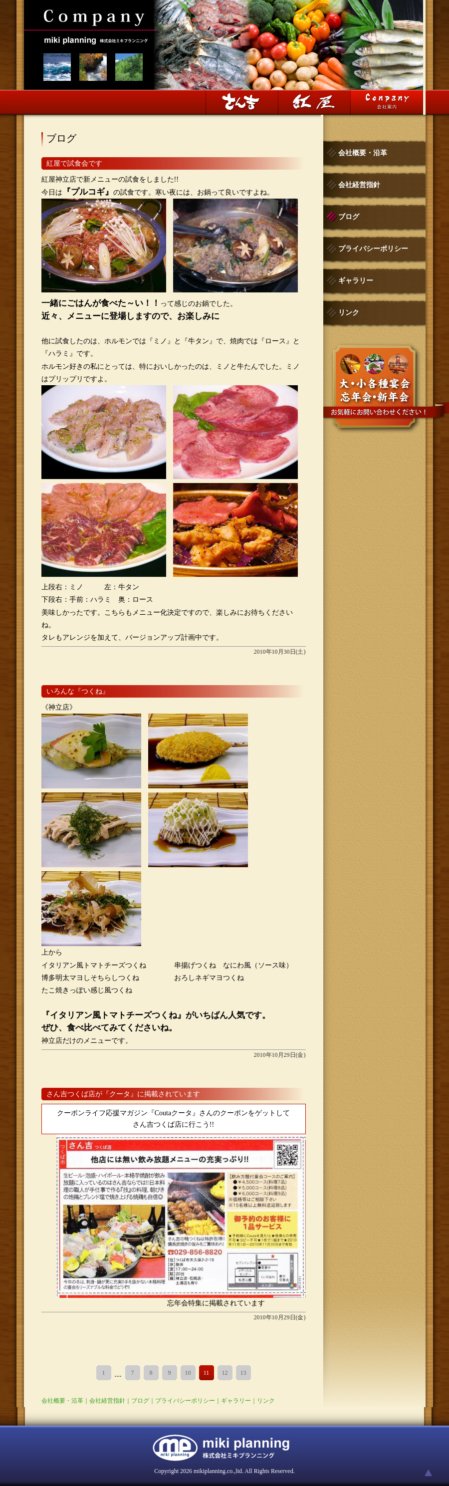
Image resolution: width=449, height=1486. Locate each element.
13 (243, 1372)
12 (225, 1372)
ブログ (140, 1400)
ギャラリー (236, 1400)
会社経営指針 (107, 1400)
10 (188, 1372)
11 (207, 1372)
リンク (266, 1400)
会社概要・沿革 (62, 1400)
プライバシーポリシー (185, 1400)
